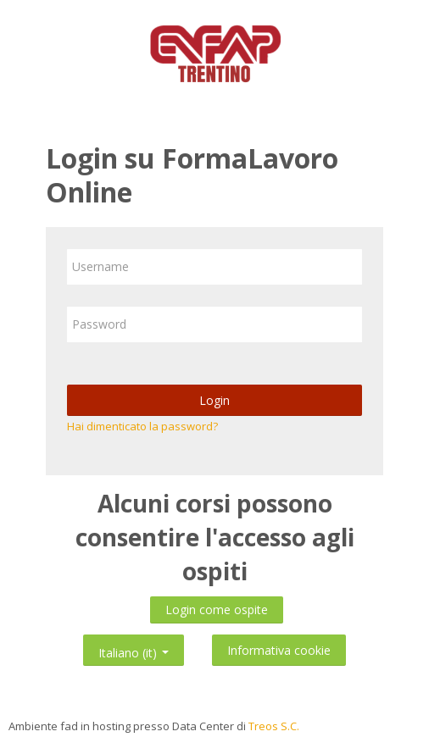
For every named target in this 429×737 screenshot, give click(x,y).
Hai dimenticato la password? (142, 426)
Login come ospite (216, 609)
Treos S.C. (273, 726)
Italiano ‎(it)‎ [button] (133, 649)
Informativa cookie (279, 650)
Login (214, 400)
